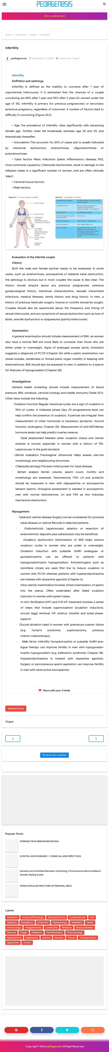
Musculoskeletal (84, 927)
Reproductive (14, 937)
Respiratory (32, 937)
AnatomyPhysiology (33, 917)
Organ (76, 58)
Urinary (27, 942)
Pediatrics (37, 932)
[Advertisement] (54, 800)
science (46, 937)
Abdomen (12, 917)
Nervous (11, 932)
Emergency (27, 922)
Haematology (60, 922)
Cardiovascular (77, 917)
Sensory (59, 937)
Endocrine (65, 58)
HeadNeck (76, 922)
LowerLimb (51, 927)
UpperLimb (13, 942)
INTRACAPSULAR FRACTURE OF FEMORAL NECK (46, 885)
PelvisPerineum (54, 932)
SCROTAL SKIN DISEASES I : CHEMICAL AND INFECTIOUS (50, 856)
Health (90, 922)
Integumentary (33, 927)
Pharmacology (75, 932)
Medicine (67, 927)
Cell (92, 917)
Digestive (12, 922)
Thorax (71, 937)
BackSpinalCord (56, 917)
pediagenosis (54, 1046)
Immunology (14, 927)
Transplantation (88, 937)
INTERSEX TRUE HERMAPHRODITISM (39, 841)
